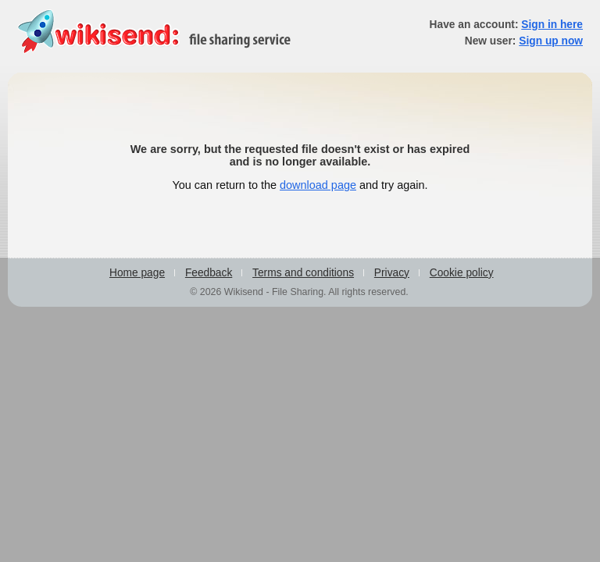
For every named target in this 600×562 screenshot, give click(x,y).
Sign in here (552, 24)
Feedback (208, 273)
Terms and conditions (303, 273)
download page (318, 185)
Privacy (391, 273)
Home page (137, 273)
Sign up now (551, 41)
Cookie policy (462, 273)
